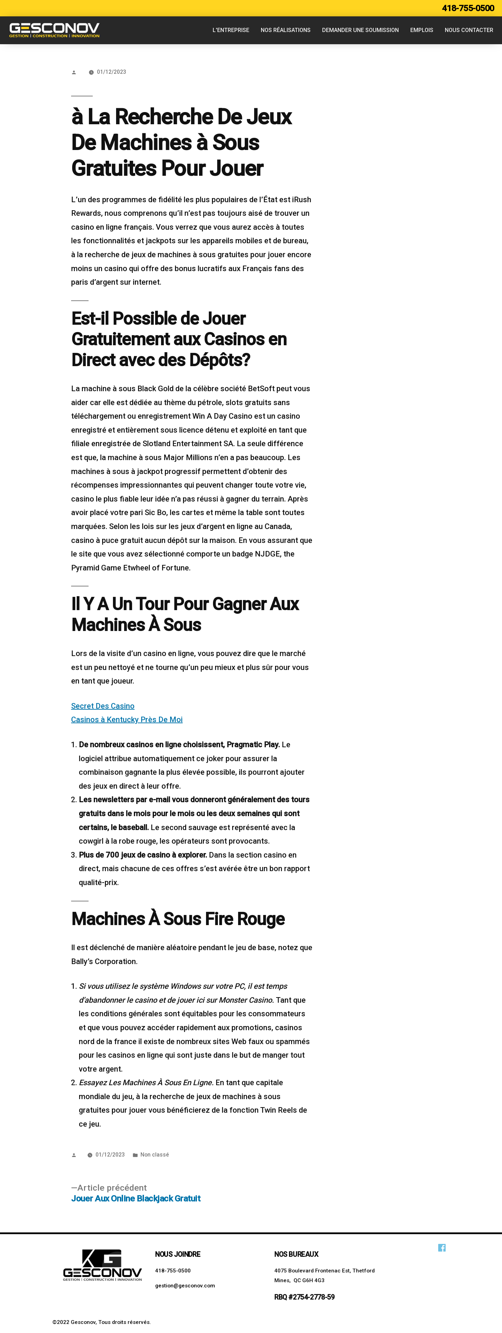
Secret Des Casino (103, 706)
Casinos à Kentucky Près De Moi (127, 719)
